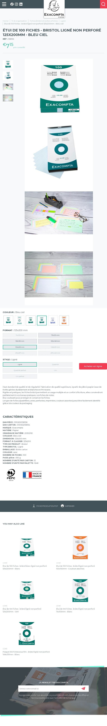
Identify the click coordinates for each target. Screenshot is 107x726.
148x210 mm (55, 347)
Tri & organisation (19, 21)
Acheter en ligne (93, 366)
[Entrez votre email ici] (53, 688)
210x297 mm (19, 353)
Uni (55, 370)
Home (5, 21)
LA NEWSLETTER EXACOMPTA (53, 682)
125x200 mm (19, 347)
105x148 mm (55, 341)
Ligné (63, 21)
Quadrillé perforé (20, 370)
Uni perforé (20, 376)
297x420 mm (55, 353)
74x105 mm (20, 335)
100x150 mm (19, 341)
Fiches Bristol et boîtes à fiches (44, 21)
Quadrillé (55, 364)
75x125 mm (55, 335)
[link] (4, 4)
